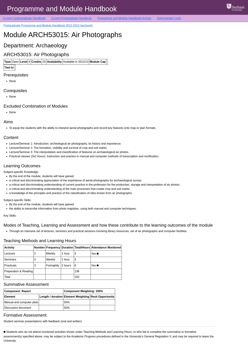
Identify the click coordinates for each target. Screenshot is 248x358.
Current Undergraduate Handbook (24, 18)
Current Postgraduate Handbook (71, 18)
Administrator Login (169, 18)
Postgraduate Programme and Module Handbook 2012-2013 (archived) (48, 25)
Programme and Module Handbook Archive (124, 18)
